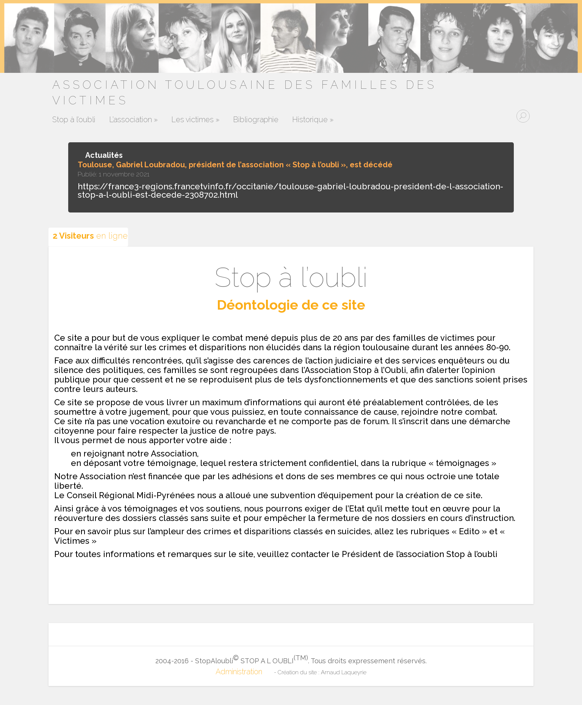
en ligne (90, 236)
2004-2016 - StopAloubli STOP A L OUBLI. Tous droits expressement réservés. (291, 659)
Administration (239, 671)
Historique (312, 120)
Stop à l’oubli (73, 120)
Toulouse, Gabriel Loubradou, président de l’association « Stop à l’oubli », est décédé (235, 164)
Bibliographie (255, 120)
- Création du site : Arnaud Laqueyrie (320, 672)
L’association (133, 120)
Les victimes (195, 120)
